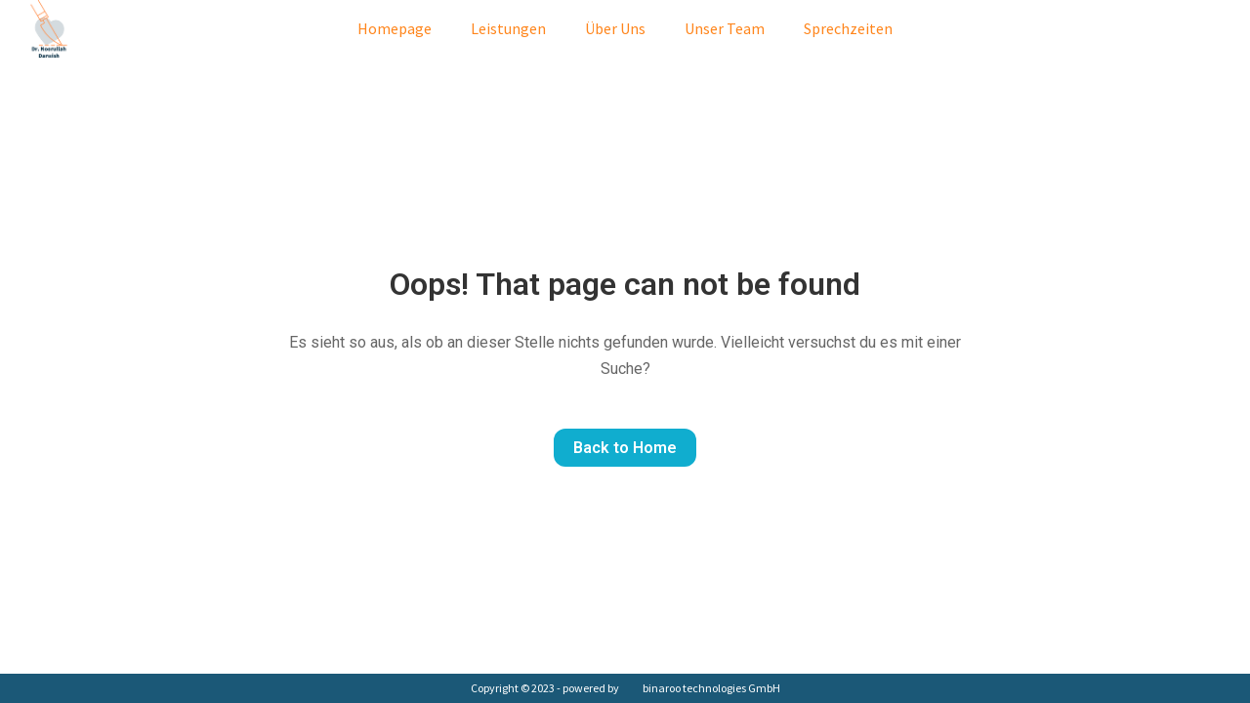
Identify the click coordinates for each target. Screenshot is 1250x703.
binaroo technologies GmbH (711, 688)
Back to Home (625, 447)
